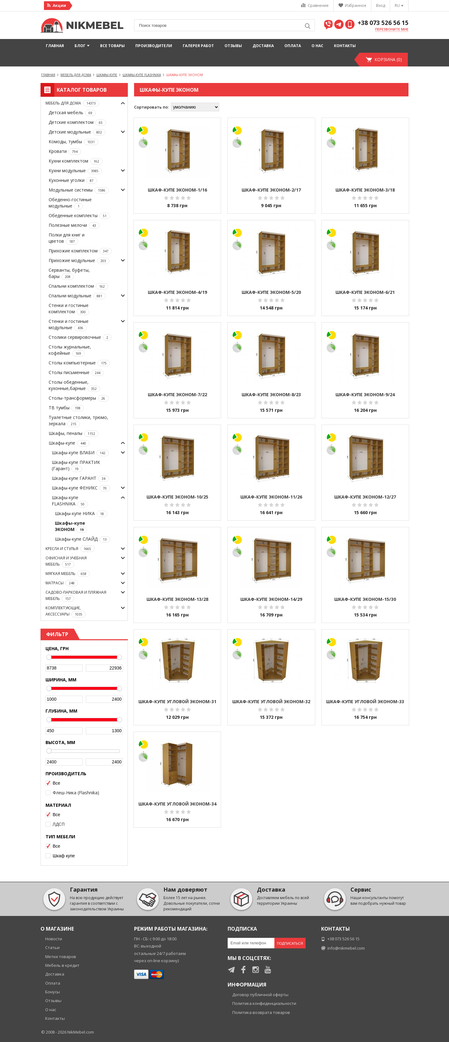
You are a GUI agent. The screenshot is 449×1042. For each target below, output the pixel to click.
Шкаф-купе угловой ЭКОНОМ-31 (177, 701)
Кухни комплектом (76, 161)
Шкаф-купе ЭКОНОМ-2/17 (271, 190)
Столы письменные (76, 372)
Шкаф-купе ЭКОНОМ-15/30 (365, 599)
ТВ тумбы (66, 408)
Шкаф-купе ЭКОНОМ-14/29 (271, 599)
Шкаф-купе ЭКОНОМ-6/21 (365, 292)
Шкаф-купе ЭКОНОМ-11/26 (271, 497)
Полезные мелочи (74, 225)
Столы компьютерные (79, 363)
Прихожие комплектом (80, 251)
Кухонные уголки (73, 180)
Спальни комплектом (78, 286)
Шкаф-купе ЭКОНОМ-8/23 (271, 394)
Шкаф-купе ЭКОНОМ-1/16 (177, 190)
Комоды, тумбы (73, 142)
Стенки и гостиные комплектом (69, 308)
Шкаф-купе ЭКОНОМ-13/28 (177, 599)
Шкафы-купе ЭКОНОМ (71, 526)
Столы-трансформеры (79, 398)
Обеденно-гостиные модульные (70, 203)
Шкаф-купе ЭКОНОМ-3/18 (365, 190)
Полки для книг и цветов (66, 238)
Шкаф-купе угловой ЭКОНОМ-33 (365, 701)
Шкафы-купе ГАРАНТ (80, 478)
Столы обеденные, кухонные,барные (74, 385)
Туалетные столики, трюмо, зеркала (78, 420)
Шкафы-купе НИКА (81, 513)
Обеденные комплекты (79, 215)
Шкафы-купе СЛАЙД (82, 539)
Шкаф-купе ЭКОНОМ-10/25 (177, 497)
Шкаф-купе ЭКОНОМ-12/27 (365, 497)
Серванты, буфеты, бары (69, 273)
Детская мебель (72, 113)
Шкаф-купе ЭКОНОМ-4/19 (177, 292)
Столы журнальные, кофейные (70, 350)
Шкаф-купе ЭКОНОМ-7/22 (177, 394)
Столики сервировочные (80, 337)
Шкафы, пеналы (74, 433)
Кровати (65, 151)
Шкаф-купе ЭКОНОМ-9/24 (365, 394)
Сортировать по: (151, 107)
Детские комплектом (77, 122)
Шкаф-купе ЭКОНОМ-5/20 (271, 292)
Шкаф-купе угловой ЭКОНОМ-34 (177, 804)
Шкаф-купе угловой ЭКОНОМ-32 (271, 701)
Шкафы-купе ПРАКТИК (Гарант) (76, 465)
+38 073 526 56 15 (383, 23)
